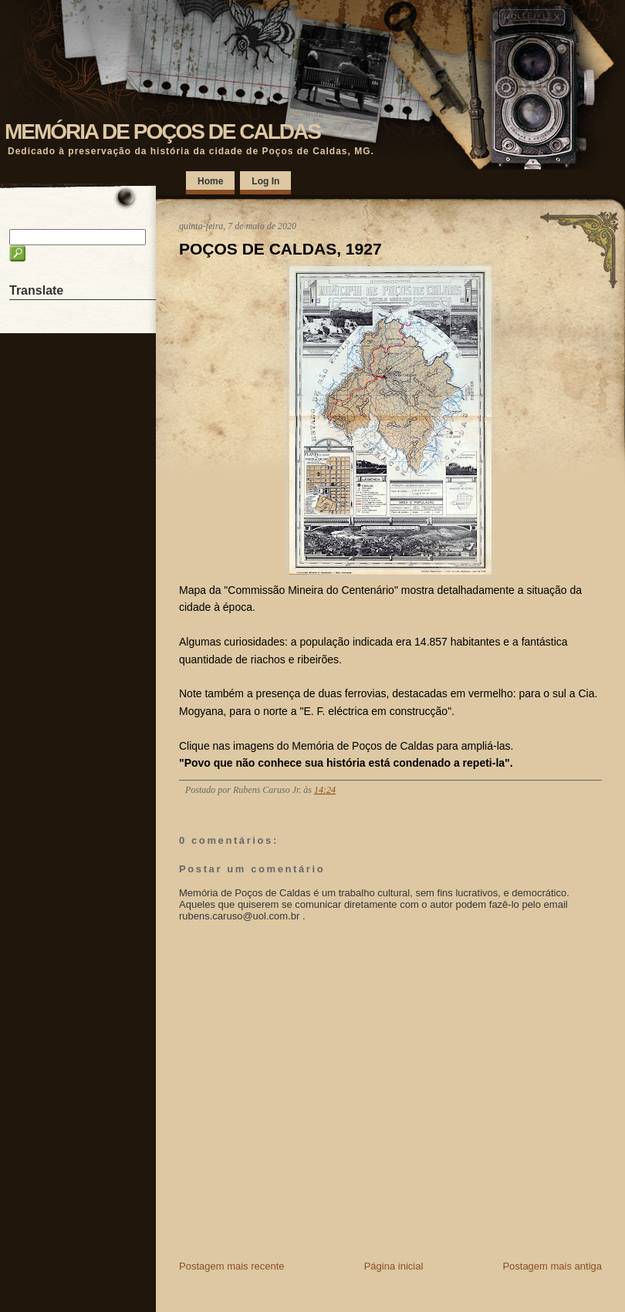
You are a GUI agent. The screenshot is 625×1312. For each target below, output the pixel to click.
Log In (265, 181)
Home (210, 181)
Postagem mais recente (232, 1266)
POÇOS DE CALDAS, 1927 (280, 249)
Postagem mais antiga (552, 1266)
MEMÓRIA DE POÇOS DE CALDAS (162, 131)
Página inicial (394, 1266)
